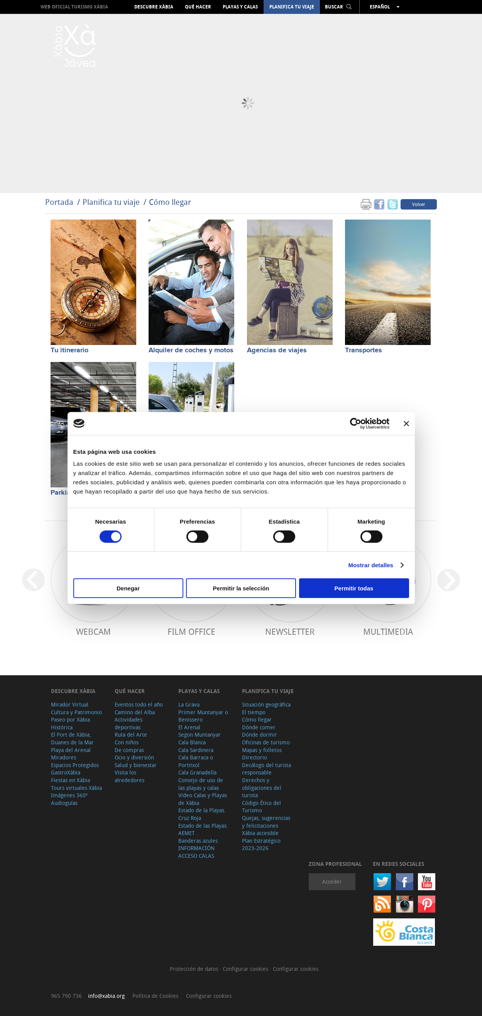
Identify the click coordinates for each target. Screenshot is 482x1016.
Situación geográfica (266, 704)
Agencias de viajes (277, 350)
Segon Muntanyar (199, 734)
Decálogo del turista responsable (266, 768)
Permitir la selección (241, 588)
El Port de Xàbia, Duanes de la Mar (72, 738)
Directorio (254, 757)
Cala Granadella (197, 772)
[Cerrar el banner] (406, 423)
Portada (59, 202)
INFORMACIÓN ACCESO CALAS (196, 851)
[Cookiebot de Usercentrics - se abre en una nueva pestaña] (355, 423)
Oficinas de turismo (266, 742)
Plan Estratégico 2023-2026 (261, 844)
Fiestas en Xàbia (70, 780)
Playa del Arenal (71, 750)
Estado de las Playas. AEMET (203, 829)
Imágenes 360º (69, 795)
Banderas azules (198, 840)
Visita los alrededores (129, 776)
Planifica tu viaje (291, 7)
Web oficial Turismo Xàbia (74, 6)
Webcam (93, 631)
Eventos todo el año (139, 704)
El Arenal (189, 727)
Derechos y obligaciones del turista (261, 787)
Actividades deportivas (128, 723)
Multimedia (388, 631)
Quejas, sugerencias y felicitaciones (266, 821)
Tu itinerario (69, 350)
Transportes (363, 350)
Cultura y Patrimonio (76, 712)
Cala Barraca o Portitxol (195, 761)
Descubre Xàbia (153, 7)
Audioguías (64, 802)
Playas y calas (240, 7)
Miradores (63, 757)
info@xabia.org (106, 995)
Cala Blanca (192, 742)
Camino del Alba (135, 712)
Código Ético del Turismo (261, 806)
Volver (418, 204)
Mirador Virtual (69, 704)
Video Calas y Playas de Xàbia (202, 798)
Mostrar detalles (370, 564)
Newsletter (290, 631)
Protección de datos (195, 968)
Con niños (127, 742)
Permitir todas (354, 588)
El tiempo (254, 712)
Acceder (332, 881)
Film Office (191, 631)
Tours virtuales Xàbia (76, 787)
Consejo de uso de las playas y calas (200, 783)
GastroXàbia (65, 772)
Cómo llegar (170, 202)
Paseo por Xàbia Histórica (70, 723)
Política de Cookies (155, 995)
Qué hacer (198, 7)
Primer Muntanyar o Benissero (203, 716)
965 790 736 (66, 995)
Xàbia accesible (260, 833)
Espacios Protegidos (75, 765)
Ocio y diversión (134, 757)
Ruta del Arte (131, 734)
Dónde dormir (259, 734)
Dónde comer (259, 727)
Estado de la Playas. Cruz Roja (202, 814)
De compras (129, 750)
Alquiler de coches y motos (191, 350)
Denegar (128, 588)
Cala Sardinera (195, 750)
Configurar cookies (246, 968)
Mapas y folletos (262, 750)
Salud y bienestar (136, 765)
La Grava (189, 704)
